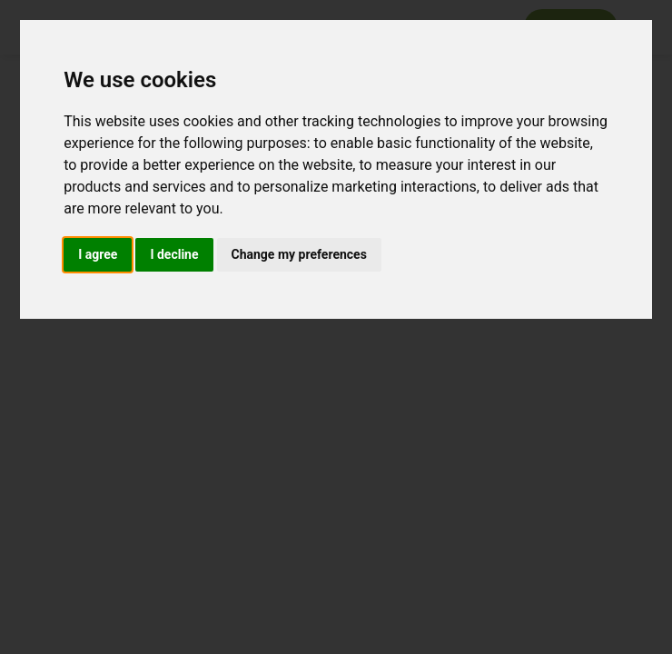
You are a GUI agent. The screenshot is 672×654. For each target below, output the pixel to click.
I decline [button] (174, 254)
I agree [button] (97, 254)
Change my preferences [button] (299, 254)
